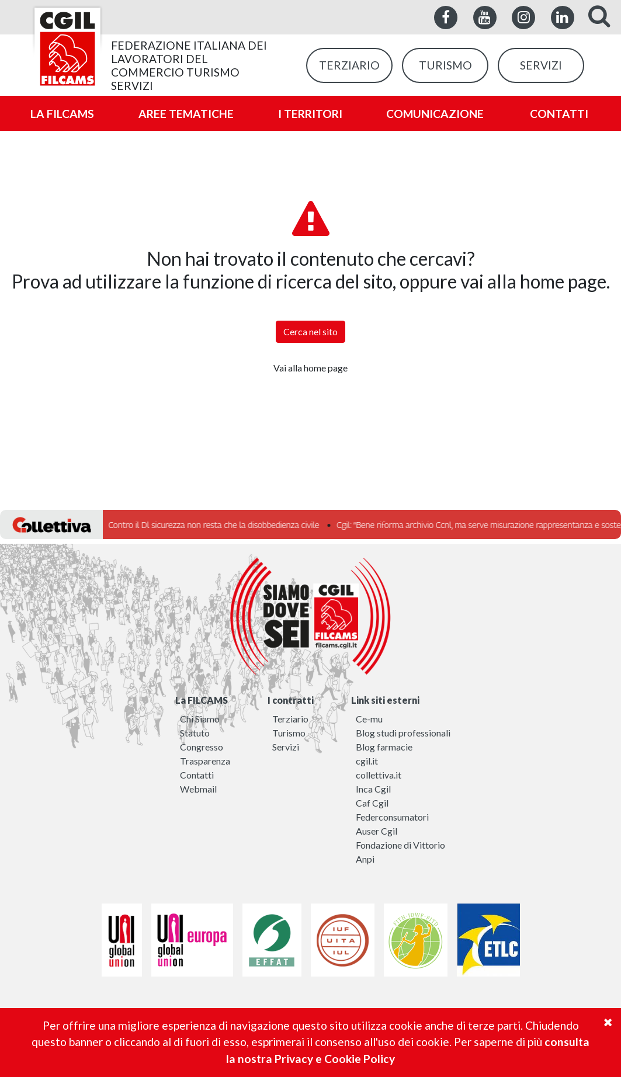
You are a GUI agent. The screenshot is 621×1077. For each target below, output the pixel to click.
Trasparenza (205, 760)
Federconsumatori (392, 816)
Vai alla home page (310, 367)
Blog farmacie (384, 746)
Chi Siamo (200, 718)
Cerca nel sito (310, 331)
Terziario (290, 718)
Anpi (365, 858)
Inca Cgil (373, 788)
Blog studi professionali (403, 732)
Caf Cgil (372, 802)
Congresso (201, 746)
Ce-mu (369, 718)
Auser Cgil (376, 830)
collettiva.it (378, 774)
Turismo (289, 732)
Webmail (198, 788)
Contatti (197, 774)
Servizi (285, 746)
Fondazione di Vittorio (400, 844)
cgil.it (367, 760)
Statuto (195, 732)
